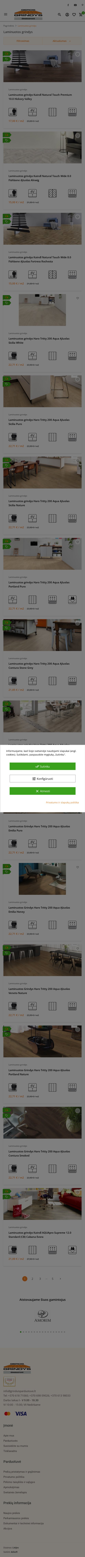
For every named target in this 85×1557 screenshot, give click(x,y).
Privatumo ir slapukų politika (62, 802)
